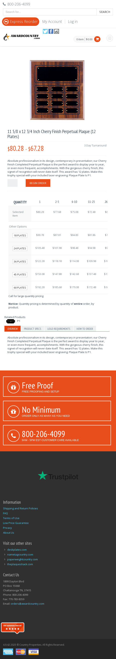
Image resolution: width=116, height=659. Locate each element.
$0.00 (89, 39)
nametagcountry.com (20, 554)
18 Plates (20, 235)
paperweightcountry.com (22, 559)
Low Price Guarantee (16, 523)
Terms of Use (11, 518)
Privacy (7, 528)
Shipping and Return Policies (20, 508)
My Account (52, 21)
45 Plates (20, 274)
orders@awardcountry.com (27, 603)
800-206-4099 (43, 433)
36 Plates (20, 261)
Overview (12, 329)
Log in (73, 21)
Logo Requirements (58, 329)
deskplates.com (17, 549)
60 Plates (20, 287)
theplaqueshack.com (20, 564)
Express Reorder (21, 21)
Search (104, 12)
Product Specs (32, 329)
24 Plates (20, 248)
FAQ (5, 513)
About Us (8, 532)
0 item (80, 39)
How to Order (85, 329)
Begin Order (38, 183)
